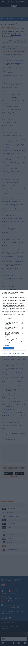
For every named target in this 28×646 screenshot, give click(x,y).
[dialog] (14, 323)
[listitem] (14, 319)
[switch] (22, 323)
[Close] (25, 292)
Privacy (22, 353)
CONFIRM (8, 348)
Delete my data (7, 353)
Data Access (16, 353)
